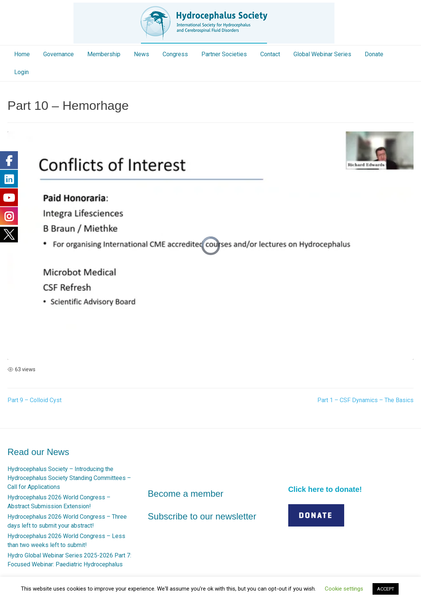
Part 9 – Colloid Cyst (34, 400)
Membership (103, 54)
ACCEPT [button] (385, 589)
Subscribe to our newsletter (202, 516)
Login (21, 72)
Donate (374, 54)
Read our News (38, 452)
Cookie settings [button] (344, 588)
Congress (175, 54)
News (141, 54)
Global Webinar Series (322, 54)
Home (22, 54)
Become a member (185, 494)
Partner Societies (224, 54)
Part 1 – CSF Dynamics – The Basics (365, 400)
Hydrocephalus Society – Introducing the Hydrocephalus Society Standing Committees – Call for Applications (69, 477)
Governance (58, 54)
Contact (270, 54)
